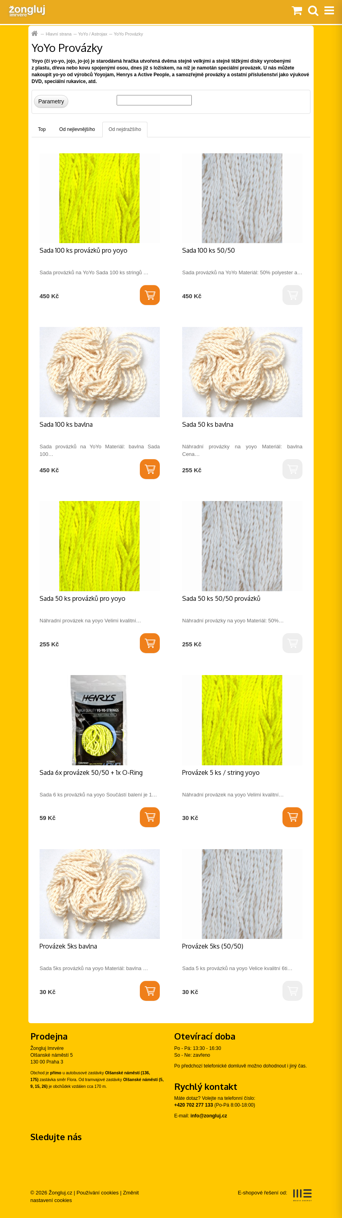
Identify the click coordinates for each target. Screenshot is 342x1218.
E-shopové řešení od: (275, 1195)
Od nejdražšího (125, 129)
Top (42, 129)
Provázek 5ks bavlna (68, 946)
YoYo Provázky (128, 34)
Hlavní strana (35, 34)
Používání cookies (98, 1193)
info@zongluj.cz (209, 1116)
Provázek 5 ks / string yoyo (221, 772)
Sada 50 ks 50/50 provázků (221, 598)
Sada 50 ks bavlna (207, 424)
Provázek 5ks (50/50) (212, 946)
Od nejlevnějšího (77, 129)
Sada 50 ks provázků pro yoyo (82, 598)
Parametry (51, 101)
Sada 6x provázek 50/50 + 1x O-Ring (91, 772)
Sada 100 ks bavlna (66, 424)
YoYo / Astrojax (92, 34)
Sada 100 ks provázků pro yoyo (83, 250)
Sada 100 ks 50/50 (208, 250)
